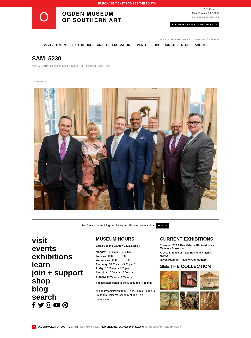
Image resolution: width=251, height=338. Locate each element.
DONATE (176, 39)
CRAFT (103, 45)
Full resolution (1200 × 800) (95, 65)
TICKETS (165, 39)
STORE (186, 39)
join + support (57, 272)
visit (39, 240)
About (201, 45)
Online (62, 45)
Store (186, 45)
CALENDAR (198, 39)
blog (40, 289)
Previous (40, 81)
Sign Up (162, 225)
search (44, 297)
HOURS (214, 17)
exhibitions (52, 256)
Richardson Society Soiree (63, 65)
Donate (170, 45)
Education (122, 45)
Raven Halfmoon (183, 259)
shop (41, 281)
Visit (48, 45)
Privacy (176, 326)
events (44, 248)
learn (41, 264)
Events (142, 45)
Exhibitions (83, 45)
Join (156, 45)
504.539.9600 (200, 17)
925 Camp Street (90, 326)
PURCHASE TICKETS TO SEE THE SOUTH (194, 24)
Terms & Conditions (157, 326)
